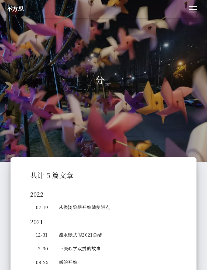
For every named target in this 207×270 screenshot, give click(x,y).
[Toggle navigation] (193, 9)
